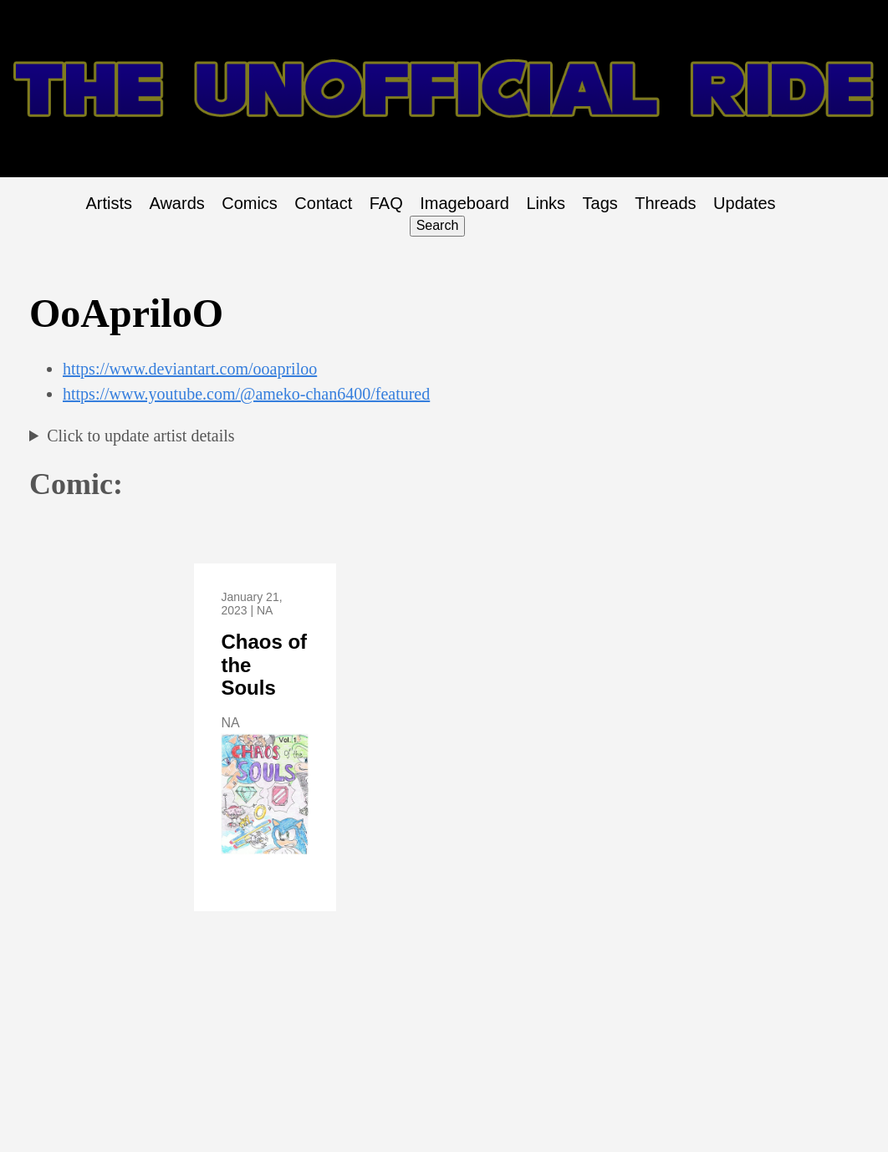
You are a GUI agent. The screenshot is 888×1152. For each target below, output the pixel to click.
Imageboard (464, 203)
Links (545, 203)
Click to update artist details (140, 435)
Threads (665, 203)
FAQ (386, 203)
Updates (744, 203)
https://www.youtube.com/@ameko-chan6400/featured (246, 394)
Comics (250, 203)
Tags (600, 203)
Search (437, 225)
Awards (176, 203)
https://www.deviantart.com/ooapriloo (190, 368)
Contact (323, 203)
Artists (108, 203)
